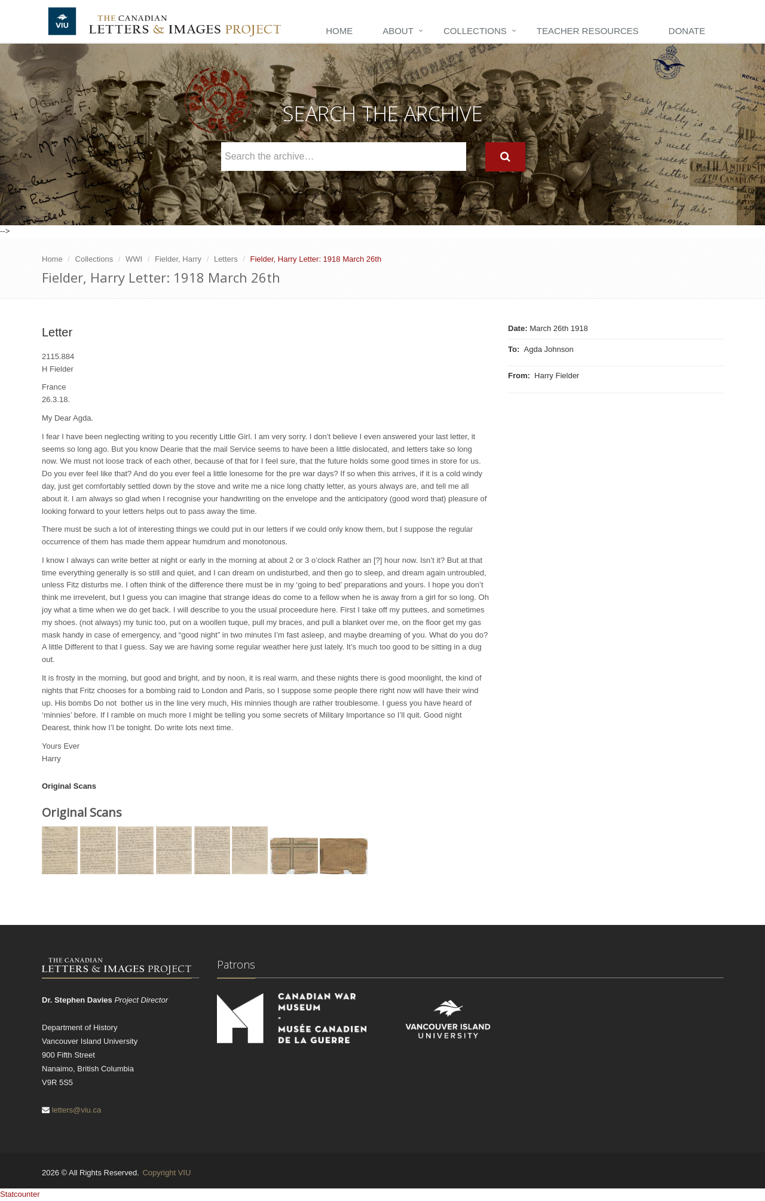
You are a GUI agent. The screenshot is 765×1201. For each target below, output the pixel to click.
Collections (475, 31)
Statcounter (20, 1194)
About (398, 31)
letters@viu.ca (77, 1109)
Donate (687, 31)
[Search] (505, 156)
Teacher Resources (588, 31)
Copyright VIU (166, 1172)
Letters (226, 259)
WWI (134, 259)
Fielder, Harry (178, 259)
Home (339, 31)
